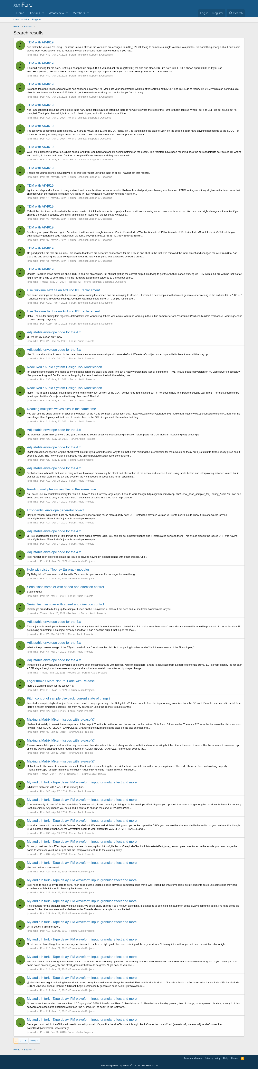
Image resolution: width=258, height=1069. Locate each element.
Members (79, 13)
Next (33, 1040)
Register (36, 19)
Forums (35, 13)
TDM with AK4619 (40, 42)
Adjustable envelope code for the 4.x (54, 332)
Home (20, 13)
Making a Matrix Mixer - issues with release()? (61, 719)
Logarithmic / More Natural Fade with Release (61, 681)
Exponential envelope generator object (55, 510)
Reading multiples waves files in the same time (61, 409)
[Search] (236, 13)
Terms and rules (193, 1058)
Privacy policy (212, 1058)
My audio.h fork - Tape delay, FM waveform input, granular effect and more (82, 782)
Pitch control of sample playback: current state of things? (68, 698)
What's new (56, 13)
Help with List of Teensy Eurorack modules (58, 569)
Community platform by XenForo (129, 1065)
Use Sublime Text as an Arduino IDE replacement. (64, 290)
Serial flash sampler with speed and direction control (65, 587)
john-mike (32, 54)
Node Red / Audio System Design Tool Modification (64, 367)
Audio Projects (86, 341)
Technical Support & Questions (95, 54)
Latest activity (21, 19)
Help (225, 1058)
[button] (43, 13)
